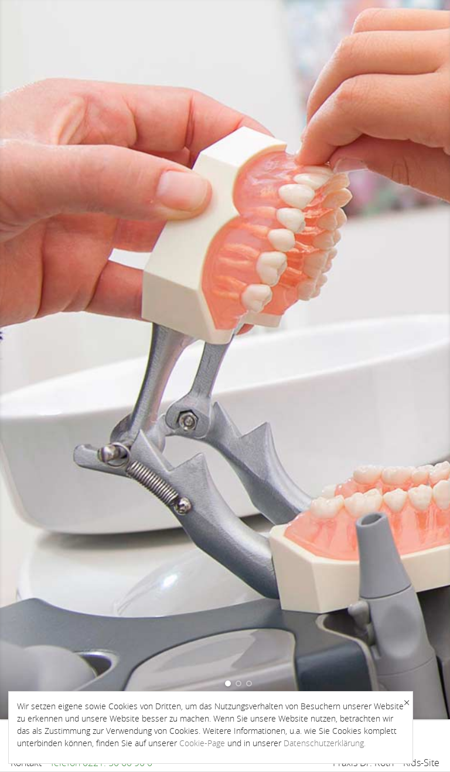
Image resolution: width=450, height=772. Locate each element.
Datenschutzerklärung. (325, 743)
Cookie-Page (202, 743)
